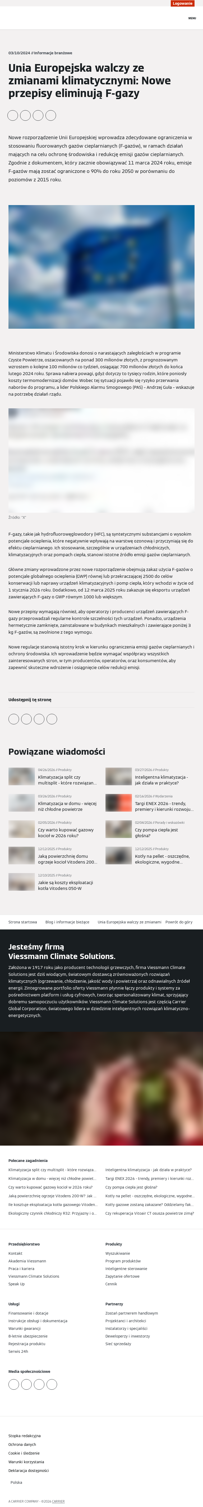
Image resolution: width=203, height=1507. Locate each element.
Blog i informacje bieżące (67, 922)
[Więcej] (53, 777)
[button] (180, 922)
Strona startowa (22, 922)
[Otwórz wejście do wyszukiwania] (180, 18)
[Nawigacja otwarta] (192, 18)
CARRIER (58, 1501)
